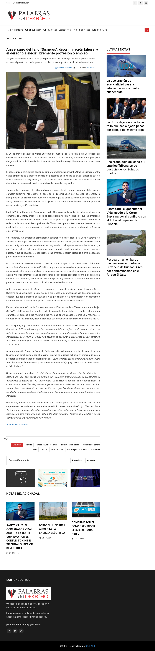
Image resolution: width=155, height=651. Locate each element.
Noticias (18, 30)
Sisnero (29, 445)
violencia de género (91, 445)
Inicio (10, 30)
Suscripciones (14, 39)
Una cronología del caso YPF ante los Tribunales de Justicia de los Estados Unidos (126, 167)
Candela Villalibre (63, 68)
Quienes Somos (99, 30)
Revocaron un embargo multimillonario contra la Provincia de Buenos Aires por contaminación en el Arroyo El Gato (125, 267)
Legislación (65, 30)
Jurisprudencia (33, 30)
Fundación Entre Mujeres (46, 445)
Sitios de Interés (81, 30)
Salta (35, 449)
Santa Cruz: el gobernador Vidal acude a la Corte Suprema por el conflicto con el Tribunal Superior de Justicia (19, 537)
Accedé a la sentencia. (17, 424)
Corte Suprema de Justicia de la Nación (83, 449)
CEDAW (44, 449)
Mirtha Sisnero (57, 449)
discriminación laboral (70, 445)
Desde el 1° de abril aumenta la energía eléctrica (52, 529)
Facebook (77, 460)
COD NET (90, 646)
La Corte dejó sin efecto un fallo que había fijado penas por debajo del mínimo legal (126, 126)
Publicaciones (50, 30)
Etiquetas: (17, 445)
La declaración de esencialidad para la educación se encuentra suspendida (123, 86)
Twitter (91, 460)
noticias (92, 68)
